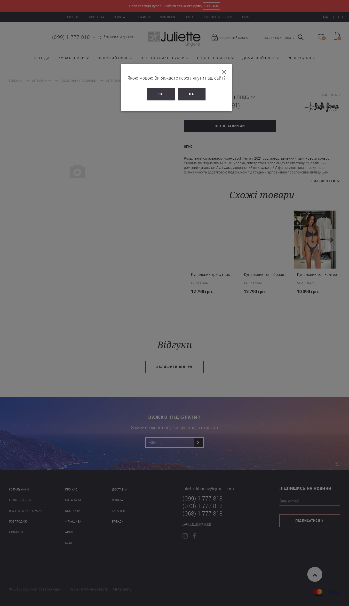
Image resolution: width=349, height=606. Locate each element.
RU (159, 94)
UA (189, 94)
